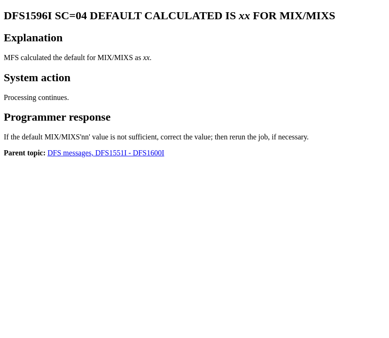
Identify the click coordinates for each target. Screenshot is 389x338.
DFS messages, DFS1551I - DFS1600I (105, 153)
